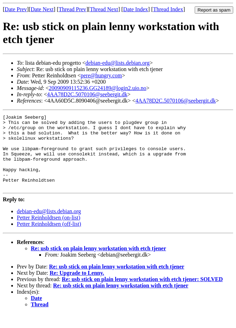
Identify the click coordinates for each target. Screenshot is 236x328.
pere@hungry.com (101, 75)
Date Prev (16, 9)
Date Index (135, 9)
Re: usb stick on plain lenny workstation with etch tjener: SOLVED (142, 294)
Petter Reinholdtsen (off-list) (49, 239)
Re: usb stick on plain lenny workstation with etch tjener (98, 263)
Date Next (42, 9)
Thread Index (168, 9)
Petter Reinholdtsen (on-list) (48, 232)
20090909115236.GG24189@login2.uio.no (97, 88)
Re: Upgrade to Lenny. (77, 288)
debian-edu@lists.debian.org (117, 63)
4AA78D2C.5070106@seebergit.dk (87, 94)
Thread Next (104, 9)
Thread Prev (72, 9)
